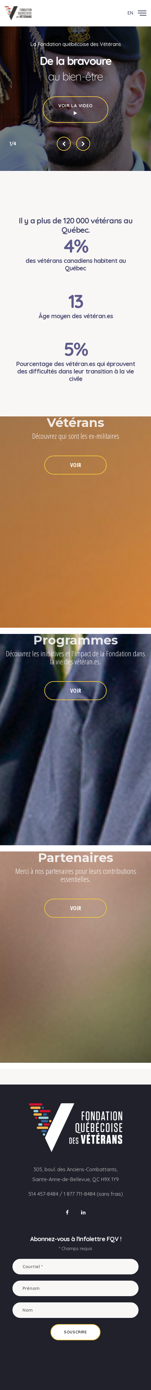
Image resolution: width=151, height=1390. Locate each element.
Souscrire (75, 1332)
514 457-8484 (43, 1194)
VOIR (75, 465)
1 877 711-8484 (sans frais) (93, 1194)
